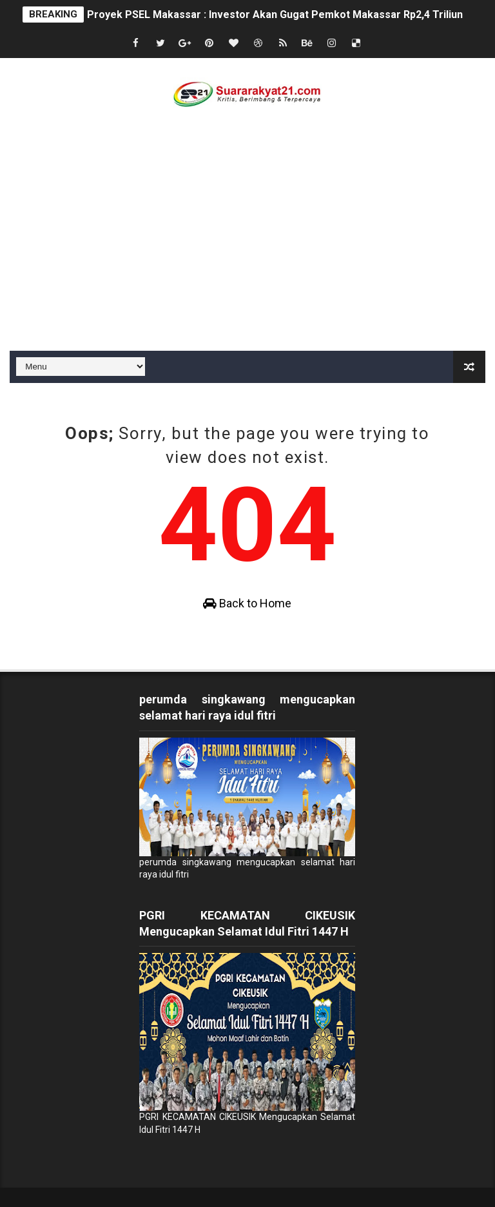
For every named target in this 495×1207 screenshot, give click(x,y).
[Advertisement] (247, 254)
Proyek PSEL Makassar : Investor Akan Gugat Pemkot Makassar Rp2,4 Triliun (275, 14)
